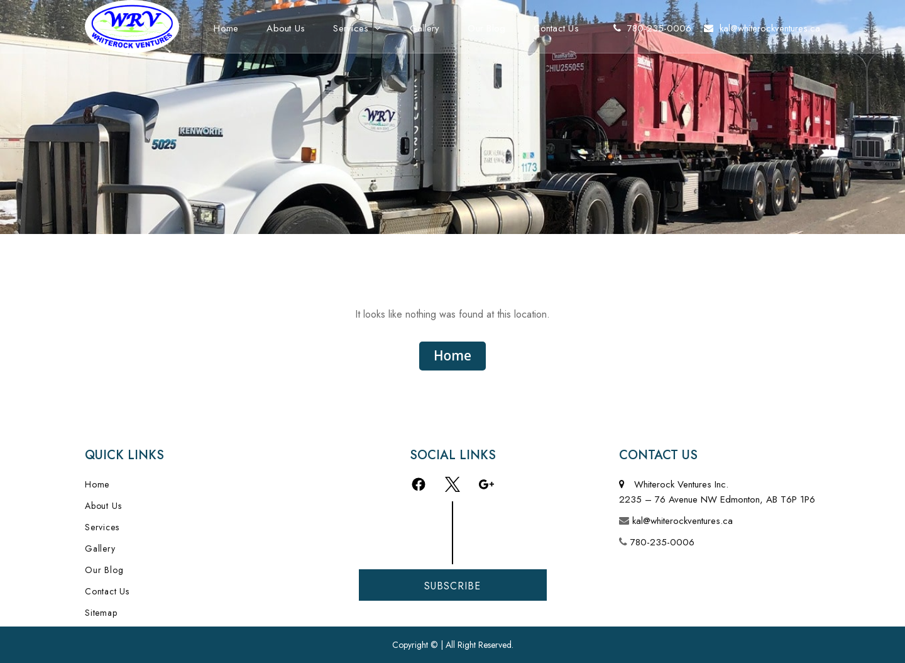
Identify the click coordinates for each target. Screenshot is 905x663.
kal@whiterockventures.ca (682, 521)
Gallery (425, 28)
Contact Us (556, 28)
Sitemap (101, 612)
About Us (285, 28)
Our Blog (486, 28)
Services (350, 28)
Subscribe (452, 586)
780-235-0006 (662, 542)
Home (226, 28)
